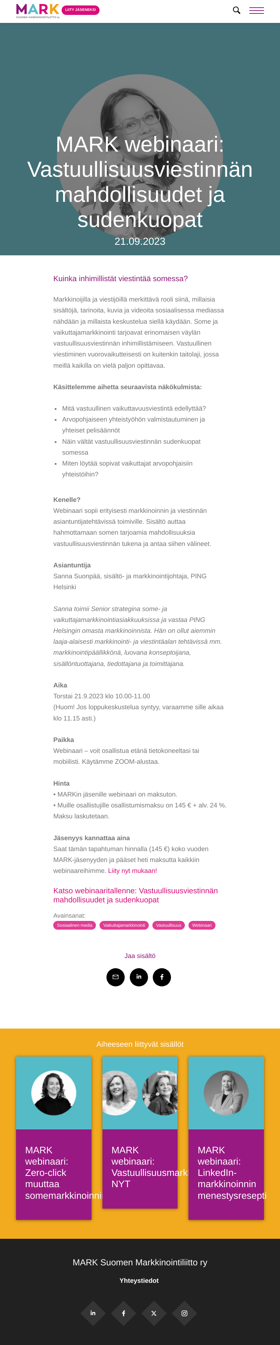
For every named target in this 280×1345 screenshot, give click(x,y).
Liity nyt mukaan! (132, 870)
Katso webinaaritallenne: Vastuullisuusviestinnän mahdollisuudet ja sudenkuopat (135, 895)
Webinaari (201, 925)
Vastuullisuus (168, 925)
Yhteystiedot (140, 1280)
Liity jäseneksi (80, 10)
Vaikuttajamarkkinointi (124, 925)
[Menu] (256, 11)
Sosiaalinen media (74, 925)
